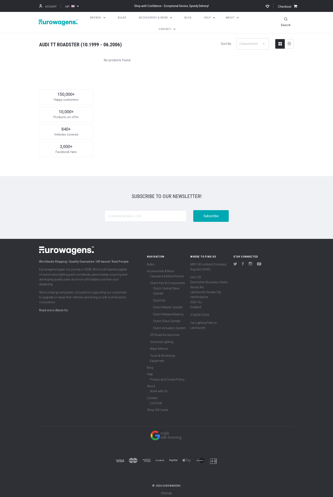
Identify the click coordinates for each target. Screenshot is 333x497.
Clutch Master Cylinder (168, 305)
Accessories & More (160, 269)
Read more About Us (53, 308)
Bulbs (151, 262)
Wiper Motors (159, 347)
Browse (97, 17)
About (151, 384)
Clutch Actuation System (169, 326)
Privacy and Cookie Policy (167, 377)
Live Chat (156, 401)
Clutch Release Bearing (168, 312)
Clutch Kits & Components (167, 281)
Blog (150, 365)
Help (150, 372)
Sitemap (166, 491)
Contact (152, 396)
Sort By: (226, 42)
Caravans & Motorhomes (167, 274)
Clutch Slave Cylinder (167, 319)
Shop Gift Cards (157, 408)
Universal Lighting (161, 340)
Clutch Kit (159, 298)
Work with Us (159, 389)
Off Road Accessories (165, 333)
